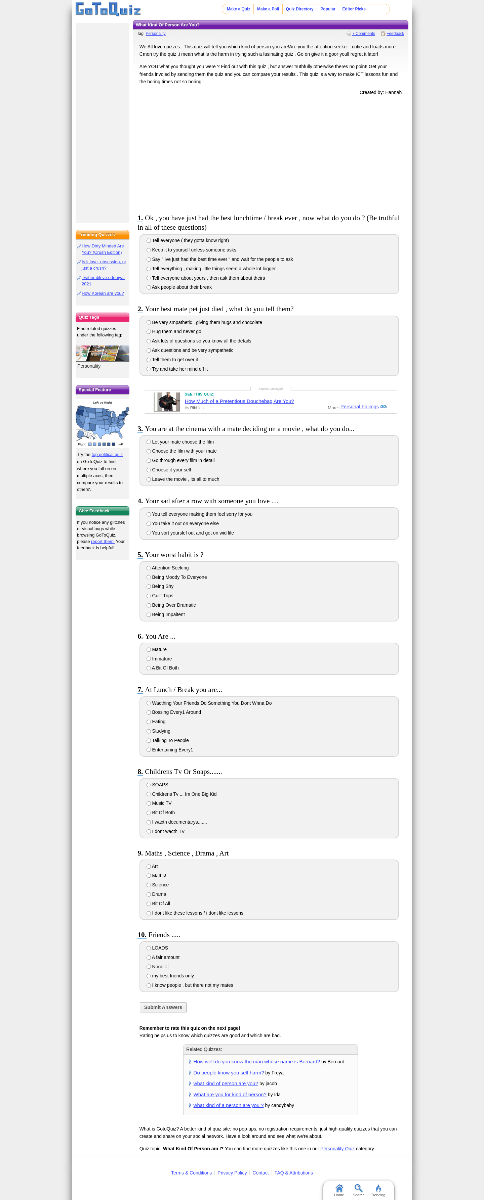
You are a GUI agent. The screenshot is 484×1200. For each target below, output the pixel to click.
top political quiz (107, 454)
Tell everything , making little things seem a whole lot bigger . (213, 268)
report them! (103, 541)
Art (152, 866)
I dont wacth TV (166, 831)
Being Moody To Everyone (177, 577)
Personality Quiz (337, 1148)
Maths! (156, 875)
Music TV (159, 803)
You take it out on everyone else (183, 523)
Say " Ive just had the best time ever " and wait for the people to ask (220, 259)
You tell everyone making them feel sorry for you (200, 514)
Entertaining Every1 (170, 749)
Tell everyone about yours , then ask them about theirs (206, 278)
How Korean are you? (103, 293)
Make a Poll (268, 9)
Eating (156, 721)
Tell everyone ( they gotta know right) (188, 240)
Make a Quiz (238, 9)
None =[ (158, 966)
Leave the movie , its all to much (183, 479)
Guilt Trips (160, 595)
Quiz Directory (300, 9)
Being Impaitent (166, 614)
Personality (155, 33)
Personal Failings (359, 406)
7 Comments (363, 33)
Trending (378, 1190)
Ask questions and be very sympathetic (190, 350)
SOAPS (157, 784)
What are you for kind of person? (230, 1094)
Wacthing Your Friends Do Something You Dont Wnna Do (209, 703)
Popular (327, 9)
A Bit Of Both (163, 668)
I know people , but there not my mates (190, 985)
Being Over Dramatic (171, 605)
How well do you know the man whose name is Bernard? (257, 1061)
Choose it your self (169, 469)
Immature (159, 658)
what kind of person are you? (226, 1083)
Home (339, 1190)
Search (359, 1190)
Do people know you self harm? (229, 1072)
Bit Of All (158, 903)
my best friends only (170, 975)
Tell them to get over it (172, 359)
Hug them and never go (174, 331)
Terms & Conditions (191, 1172)
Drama (156, 894)
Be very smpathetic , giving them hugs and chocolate (205, 322)
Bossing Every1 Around (174, 712)
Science (158, 884)
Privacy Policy (232, 1172)
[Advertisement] (270, 153)
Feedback (395, 33)
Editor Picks (354, 9)
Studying (158, 731)
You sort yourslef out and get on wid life (190, 533)
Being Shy (160, 586)
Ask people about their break (179, 287)
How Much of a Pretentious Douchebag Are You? (239, 401)
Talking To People (168, 740)
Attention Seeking (168, 567)
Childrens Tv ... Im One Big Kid (182, 794)
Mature (157, 649)
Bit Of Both (161, 812)
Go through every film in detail (181, 460)
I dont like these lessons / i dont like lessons (195, 913)
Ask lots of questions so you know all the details (199, 340)
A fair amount (163, 957)
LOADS (157, 948)
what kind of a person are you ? (229, 1105)
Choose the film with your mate (182, 451)
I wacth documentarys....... (177, 822)
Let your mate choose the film (180, 442)
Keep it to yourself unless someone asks (191, 249)
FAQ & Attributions (294, 1172)
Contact (260, 1172)
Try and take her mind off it (177, 369)
